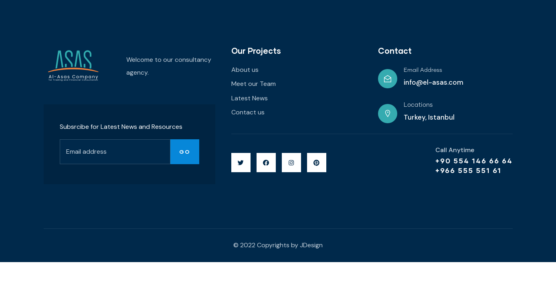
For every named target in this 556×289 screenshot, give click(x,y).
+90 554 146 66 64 (474, 160)
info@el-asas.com (433, 82)
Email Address (423, 70)
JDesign (311, 245)
